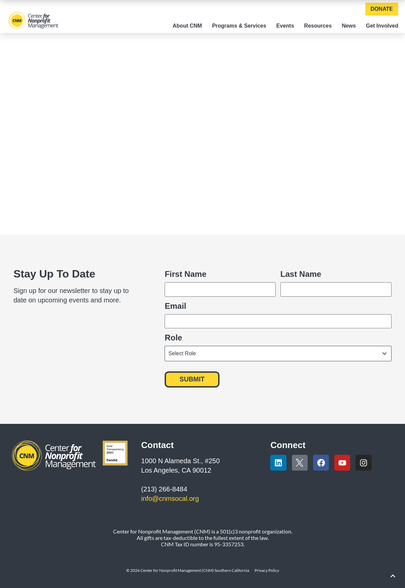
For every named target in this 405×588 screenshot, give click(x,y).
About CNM (187, 26)
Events (285, 26)
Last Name (300, 273)
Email (175, 305)
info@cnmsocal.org (170, 497)
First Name (185, 273)
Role (173, 336)
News (349, 26)
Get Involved (382, 26)
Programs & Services (239, 26)
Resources (318, 26)
